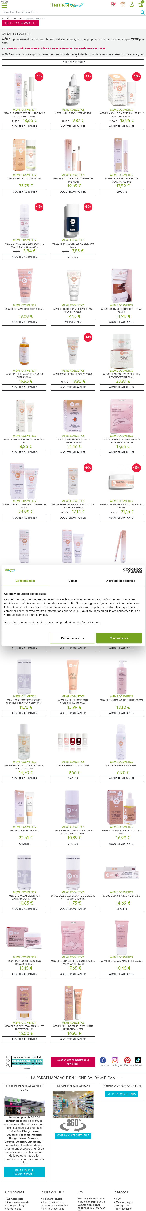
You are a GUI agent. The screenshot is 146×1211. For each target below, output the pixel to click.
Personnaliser (72, 638)
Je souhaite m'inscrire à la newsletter (73, 1061)
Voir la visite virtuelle (73, 1135)
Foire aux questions (53, 1208)
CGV (118, 1198)
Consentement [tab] (25, 580)
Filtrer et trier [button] (73, 62)
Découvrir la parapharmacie (24, 1172)
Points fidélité (14, 1208)
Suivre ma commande (18, 1202)
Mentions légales (125, 1202)
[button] (131, 4)
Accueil (6, 18)
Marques (18, 18)
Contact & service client (55, 1205)
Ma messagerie (15, 1198)
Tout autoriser (119, 638)
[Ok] (143, 12)
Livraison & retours (53, 1202)
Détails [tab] (73, 580)
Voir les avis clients (121, 1094)
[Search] (70, 12)
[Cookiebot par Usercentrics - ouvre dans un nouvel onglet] (126, 570)
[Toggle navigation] (4, 4)
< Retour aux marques (20, 23)
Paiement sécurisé (52, 1198)
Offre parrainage (16, 1205)
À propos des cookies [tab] (120, 580)
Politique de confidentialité (124, 1207)
